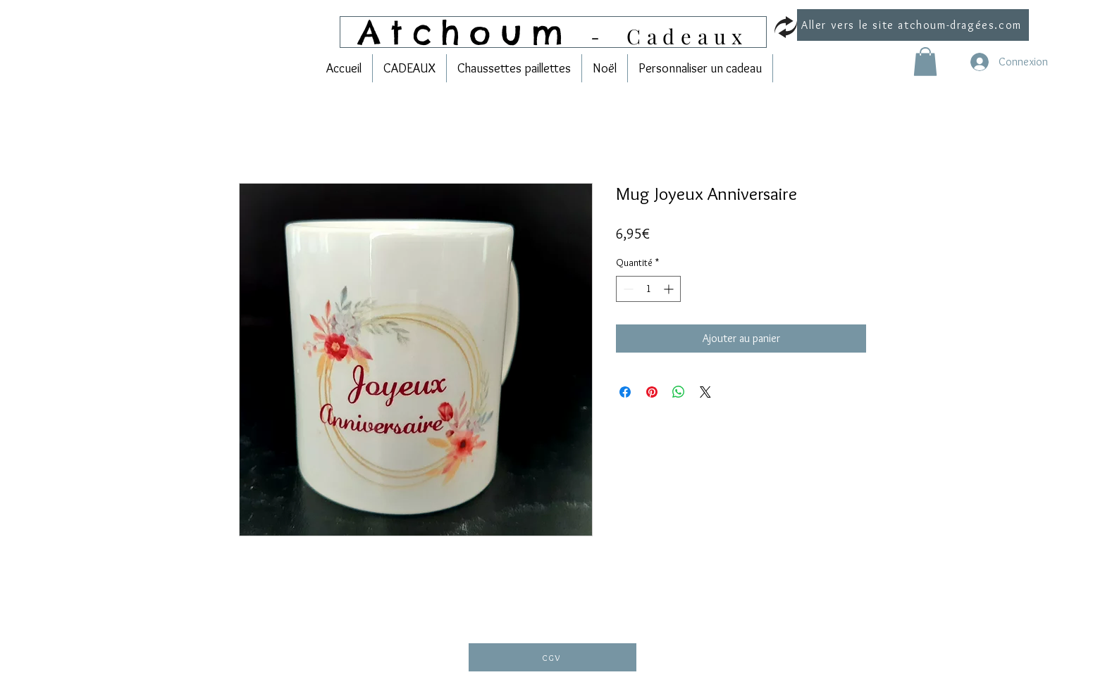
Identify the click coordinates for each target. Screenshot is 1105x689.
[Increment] (670, 289)
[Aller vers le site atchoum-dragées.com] (913, 25)
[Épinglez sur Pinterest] (651, 392)
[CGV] (552, 657)
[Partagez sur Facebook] (625, 392)
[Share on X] (705, 392)
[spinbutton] (648, 289)
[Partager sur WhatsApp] (678, 392)
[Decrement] (627, 289)
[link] (925, 61)
